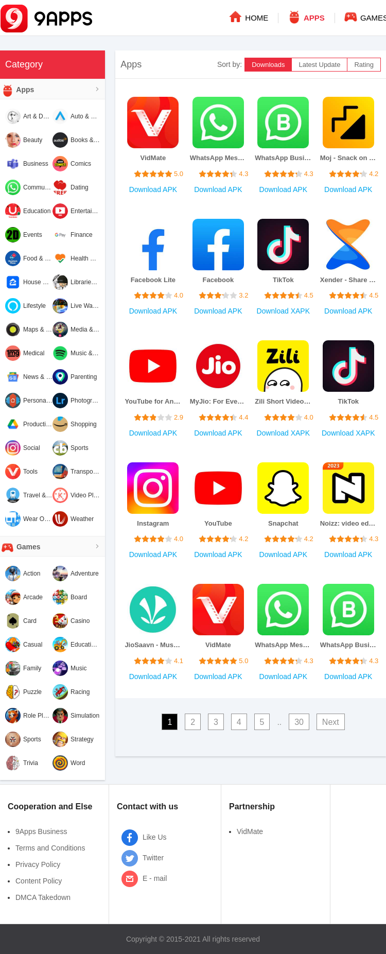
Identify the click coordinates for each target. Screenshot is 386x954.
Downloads (268, 64)
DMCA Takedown (43, 897)
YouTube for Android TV (153, 401)
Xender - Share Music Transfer (348, 280)
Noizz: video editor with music (348, 523)
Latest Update (319, 64)
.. (279, 722)
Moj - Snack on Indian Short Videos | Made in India (348, 158)
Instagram (153, 523)
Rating (364, 64)
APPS (305, 16)
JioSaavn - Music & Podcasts (153, 645)
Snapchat (283, 523)
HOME (247, 16)
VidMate (153, 158)
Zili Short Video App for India (283, 401)
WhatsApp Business (283, 158)
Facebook (218, 280)
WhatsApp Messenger (218, 158)
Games (20, 547)
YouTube (218, 523)
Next (330, 722)
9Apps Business (41, 831)
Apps (17, 90)
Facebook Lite (153, 280)
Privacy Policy (37, 864)
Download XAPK (283, 311)
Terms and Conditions (50, 848)
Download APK (153, 189)
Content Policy (38, 881)
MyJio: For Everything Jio (218, 401)
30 (299, 722)
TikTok (283, 280)
